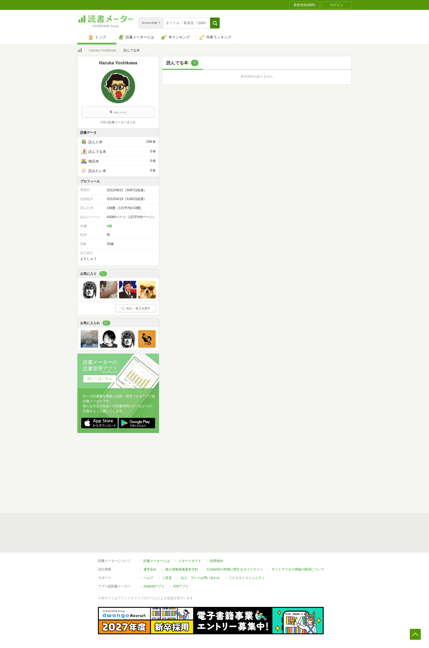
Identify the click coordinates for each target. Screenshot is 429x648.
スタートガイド (189, 561)
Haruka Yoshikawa (102, 50)
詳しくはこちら (99, 378)
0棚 (109, 226)
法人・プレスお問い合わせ (200, 578)
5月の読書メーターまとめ (118, 122)
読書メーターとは (156, 561)
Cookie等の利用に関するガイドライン (235, 569)
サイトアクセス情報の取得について (298, 569)
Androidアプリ (153, 586)
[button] (215, 23)
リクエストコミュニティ (247, 578)
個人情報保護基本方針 (181, 569)
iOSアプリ (181, 586)
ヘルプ (148, 578)
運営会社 (149, 569)
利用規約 (216, 561)
